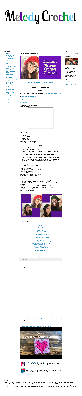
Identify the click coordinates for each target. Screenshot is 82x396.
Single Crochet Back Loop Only (40, 236)
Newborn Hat (9, 75)
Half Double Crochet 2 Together (41, 249)
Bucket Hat (8, 63)
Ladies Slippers (9, 74)
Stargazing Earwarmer (11, 66)
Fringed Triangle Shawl (10, 101)
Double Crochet (41, 233)
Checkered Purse (10, 55)
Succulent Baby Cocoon (9, 85)
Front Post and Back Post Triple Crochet (40, 243)
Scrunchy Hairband (10, 69)
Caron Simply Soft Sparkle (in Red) (52, 93)
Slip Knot (41, 224)
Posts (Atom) (29, 320)
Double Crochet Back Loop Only (40, 239)
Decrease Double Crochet (40, 244)
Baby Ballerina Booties (11, 60)
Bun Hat (7, 99)
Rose (7, 65)
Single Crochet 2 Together (40, 252)
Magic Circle (41, 227)
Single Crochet (40, 230)
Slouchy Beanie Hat (10, 68)
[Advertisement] (41, 39)
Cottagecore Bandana (11, 53)
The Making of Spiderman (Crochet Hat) (35, 362)
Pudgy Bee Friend (10, 58)
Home (4, 28)
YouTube (8, 28)
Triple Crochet (40, 240)
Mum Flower (8, 97)
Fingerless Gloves (10, 61)
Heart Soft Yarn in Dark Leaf (29, 96)
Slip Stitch (41, 225)
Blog (67, 83)
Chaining (41, 228)
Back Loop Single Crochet (41, 234)
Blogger (47, 392)
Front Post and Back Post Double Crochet (41, 241)
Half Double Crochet (41, 231)
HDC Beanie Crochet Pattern (32, 368)
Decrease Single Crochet (41, 250)
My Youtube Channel (71, 84)
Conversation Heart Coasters (10, 90)
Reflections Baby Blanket (10, 93)
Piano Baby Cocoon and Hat (10, 95)
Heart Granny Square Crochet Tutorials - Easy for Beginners (36, 326)
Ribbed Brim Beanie (10, 56)
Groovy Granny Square (11, 87)
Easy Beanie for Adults (11, 80)
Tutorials (13, 28)
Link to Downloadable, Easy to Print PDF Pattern (40, 82)
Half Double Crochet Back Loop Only (41, 237)
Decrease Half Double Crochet (40, 247)
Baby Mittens (9, 77)
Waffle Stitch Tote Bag (11, 79)
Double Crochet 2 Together (40, 246)
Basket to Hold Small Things (10, 72)
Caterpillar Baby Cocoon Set (9, 83)
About (17, 28)
